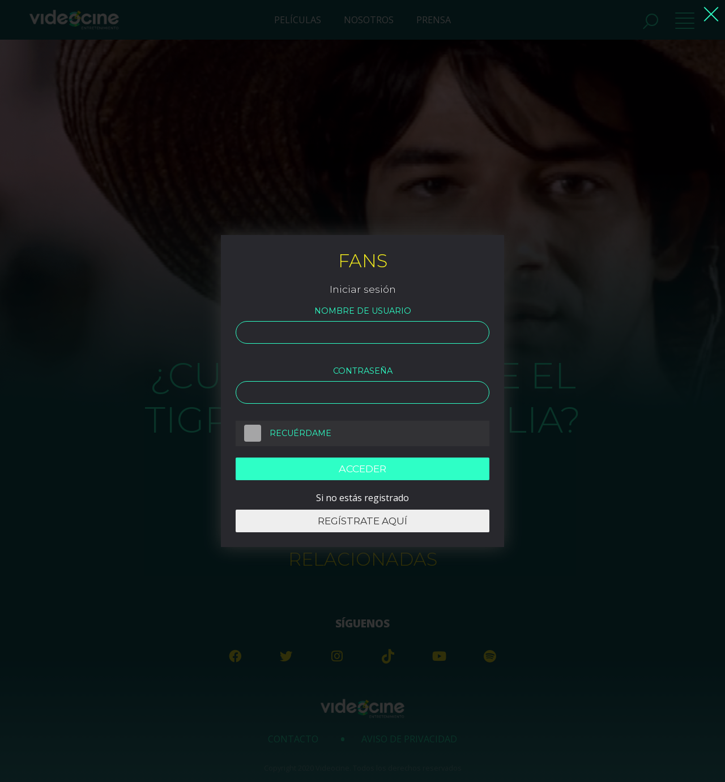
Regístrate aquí (362, 521)
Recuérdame (283, 433)
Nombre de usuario (362, 311)
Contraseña (363, 371)
